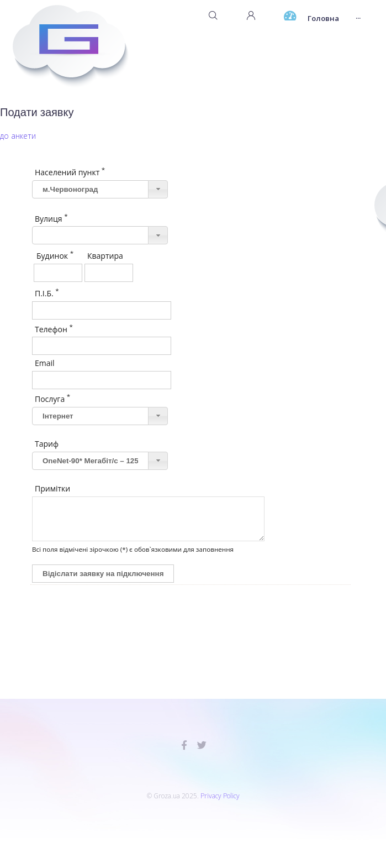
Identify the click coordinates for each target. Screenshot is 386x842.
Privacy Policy (220, 796)
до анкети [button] (18, 135)
